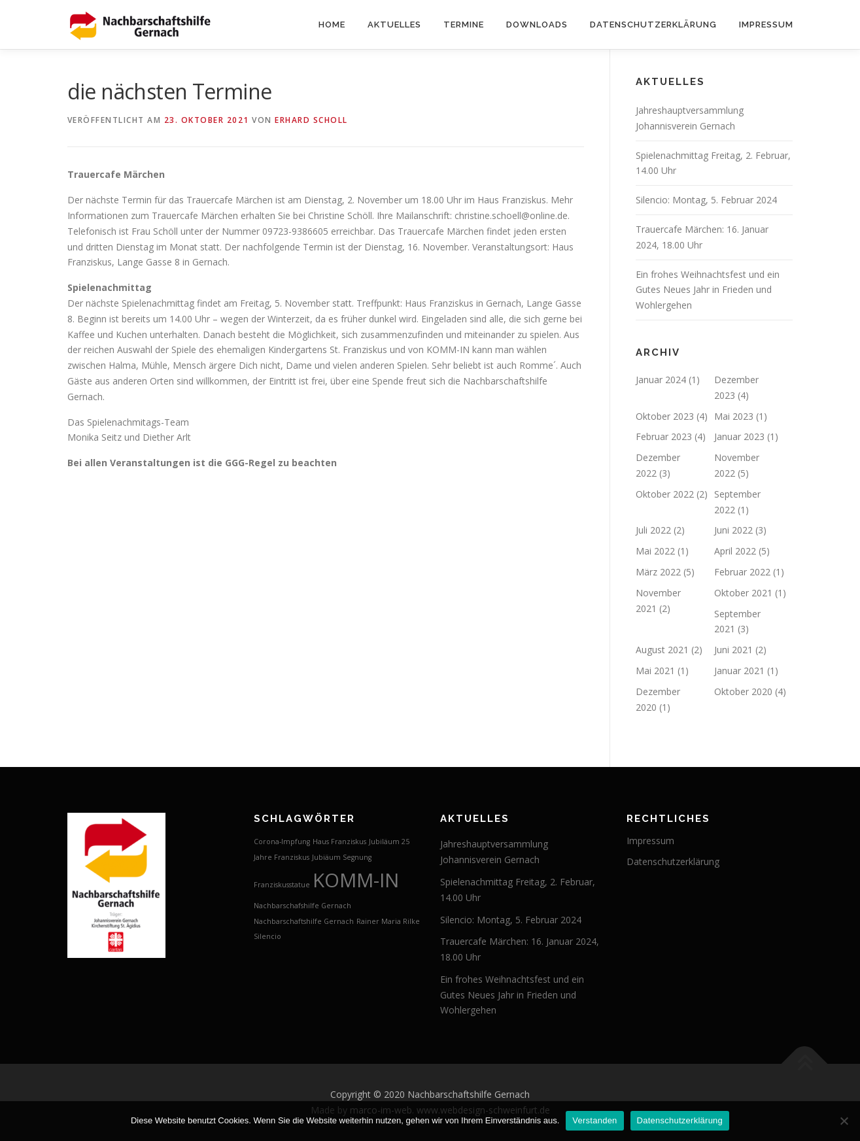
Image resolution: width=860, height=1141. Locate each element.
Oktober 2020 (743, 691)
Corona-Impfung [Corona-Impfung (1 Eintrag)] (282, 841)
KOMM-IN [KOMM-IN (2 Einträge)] (356, 880)
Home (331, 24)
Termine (463, 24)
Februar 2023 (664, 436)
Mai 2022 (655, 551)
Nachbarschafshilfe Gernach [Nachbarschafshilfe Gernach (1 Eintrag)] (302, 905)
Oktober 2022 (665, 494)
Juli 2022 (653, 530)
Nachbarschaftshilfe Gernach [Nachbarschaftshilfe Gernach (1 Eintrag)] (304, 921)
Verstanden (594, 1120)
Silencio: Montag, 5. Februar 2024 (706, 200)
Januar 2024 (661, 379)
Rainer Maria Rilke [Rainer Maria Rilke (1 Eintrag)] (388, 921)
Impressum (766, 24)
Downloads (537, 24)
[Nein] (843, 1120)
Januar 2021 (739, 670)
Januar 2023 (739, 436)
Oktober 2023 (665, 416)
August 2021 (662, 649)
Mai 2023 (733, 416)
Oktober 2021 (743, 593)
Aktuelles (394, 24)
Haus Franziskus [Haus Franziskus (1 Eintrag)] (339, 841)
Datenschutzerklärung (653, 24)
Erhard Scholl (311, 120)
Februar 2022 (742, 572)
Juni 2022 (733, 530)
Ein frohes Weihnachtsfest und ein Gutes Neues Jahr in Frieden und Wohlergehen (708, 290)
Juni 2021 (733, 649)
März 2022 (658, 572)
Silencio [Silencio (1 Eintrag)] (267, 936)
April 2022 (735, 551)
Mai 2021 (655, 670)
